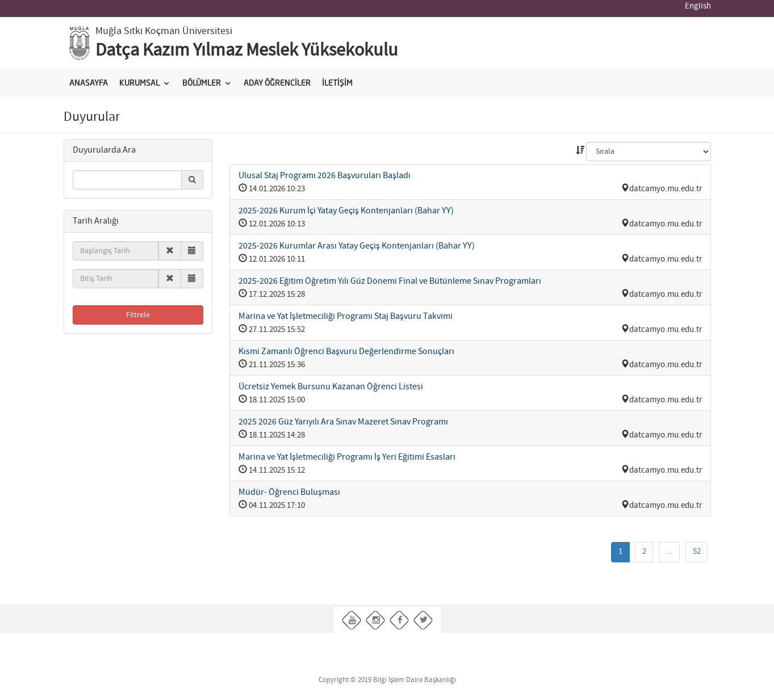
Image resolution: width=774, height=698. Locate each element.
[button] (104, 150)
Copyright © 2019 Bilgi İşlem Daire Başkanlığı (387, 680)
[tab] (138, 151)
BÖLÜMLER (201, 83)
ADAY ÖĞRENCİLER (277, 83)
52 (697, 551)
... (669, 551)
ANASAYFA (88, 83)
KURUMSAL (139, 83)
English (698, 6)
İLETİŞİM (337, 83)
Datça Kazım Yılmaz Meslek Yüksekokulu (246, 50)
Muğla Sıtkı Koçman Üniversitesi (163, 31)
